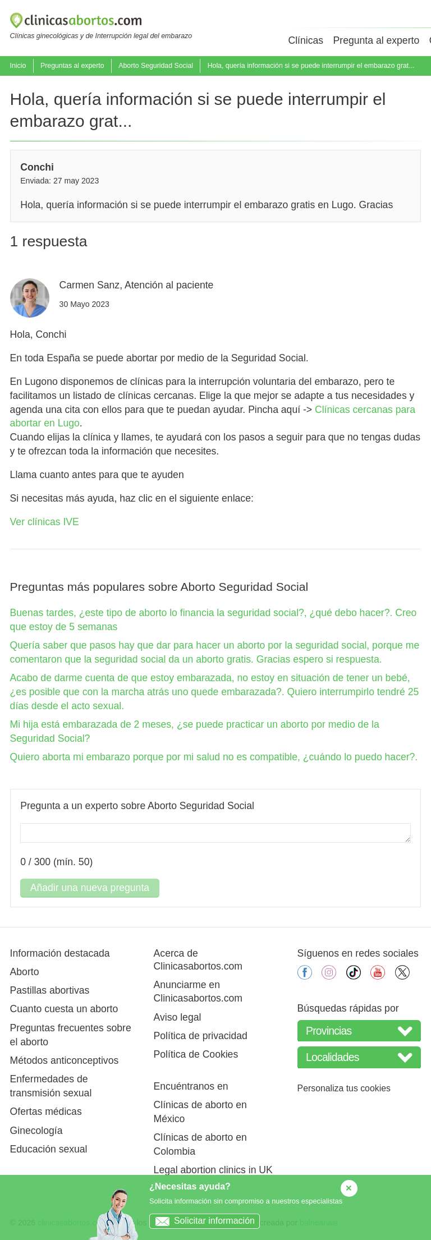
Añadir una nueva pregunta (89, 887)
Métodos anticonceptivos (64, 1060)
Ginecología (36, 1130)
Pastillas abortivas (50, 990)
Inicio (18, 66)
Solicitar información (202, 1220)
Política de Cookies (196, 1054)
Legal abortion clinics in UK (213, 1169)
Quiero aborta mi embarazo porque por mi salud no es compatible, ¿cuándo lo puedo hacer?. (214, 757)
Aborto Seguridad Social (155, 66)
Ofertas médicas (46, 1111)
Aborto (24, 971)
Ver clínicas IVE (44, 521)
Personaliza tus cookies (344, 1088)
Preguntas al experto (72, 66)
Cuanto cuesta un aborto (64, 1008)
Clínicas (305, 40)
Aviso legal (177, 1017)
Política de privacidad (200, 1035)
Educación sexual (49, 1149)
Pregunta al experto (376, 40)
